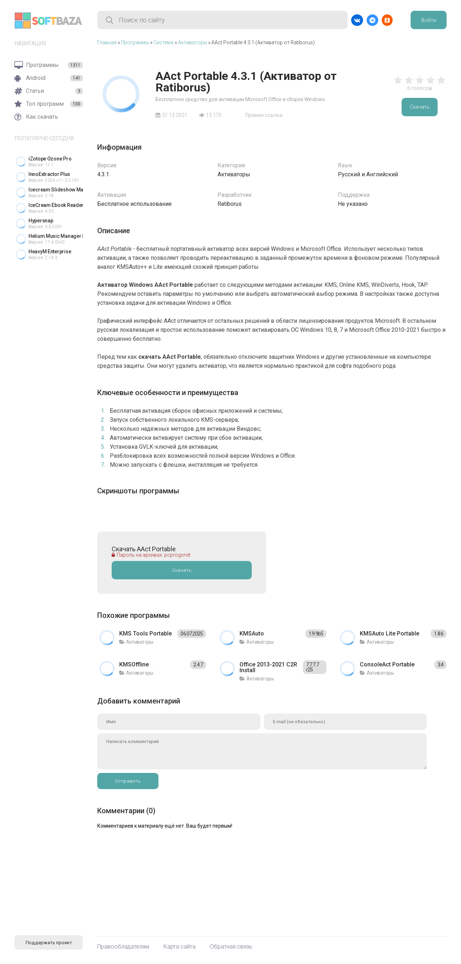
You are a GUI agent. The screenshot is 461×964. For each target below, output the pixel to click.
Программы (135, 42)
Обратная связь (231, 947)
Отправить (128, 781)
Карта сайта (180, 947)
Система (163, 42)
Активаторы (192, 42)
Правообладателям (123, 947)
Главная (107, 42)
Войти (428, 20)
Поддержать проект (49, 942)
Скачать (420, 107)
